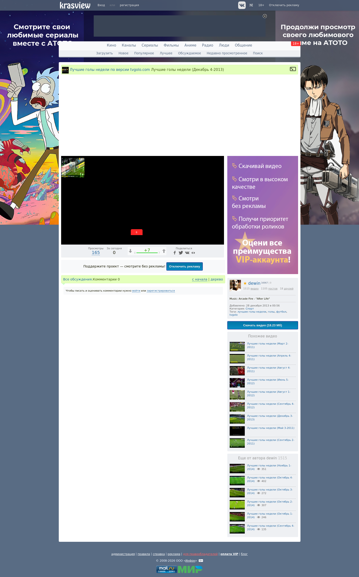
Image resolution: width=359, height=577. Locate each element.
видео (254, 288)
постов (273, 288)
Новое (123, 53)
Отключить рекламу (284, 5)
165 (96, 252)
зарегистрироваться (161, 290)
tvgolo (234, 314)
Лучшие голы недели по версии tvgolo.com (110, 70)
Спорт (250, 308)
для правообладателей (200, 554)
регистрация (129, 5)
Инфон (190, 560)
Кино (111, 45)
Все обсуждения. (78, 279)
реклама (174, 554)
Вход (101, 5)
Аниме (190, 45)
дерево (217, 279)
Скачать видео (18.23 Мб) (262, 325)
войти (136, 290)
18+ (261, 5)
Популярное (144, 53)
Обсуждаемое (189, 53)
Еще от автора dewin (262, 458)
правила (144, 554)
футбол (281, 311)
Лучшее (166, 53)
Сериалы (150, 45)
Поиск (258, 53)
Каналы (129, 45)
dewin (252, 283)
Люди (224, 45)
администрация (123, 554)
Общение (243, 45)
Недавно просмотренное (227, 53)
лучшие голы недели (251, 311)
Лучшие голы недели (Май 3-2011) (271, 428)
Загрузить (104, 53)
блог (244, 554)
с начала (199, 279)
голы (271, 311)
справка (159, 554)
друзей (288, 288)
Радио (207, 45)
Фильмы (171, 45)
